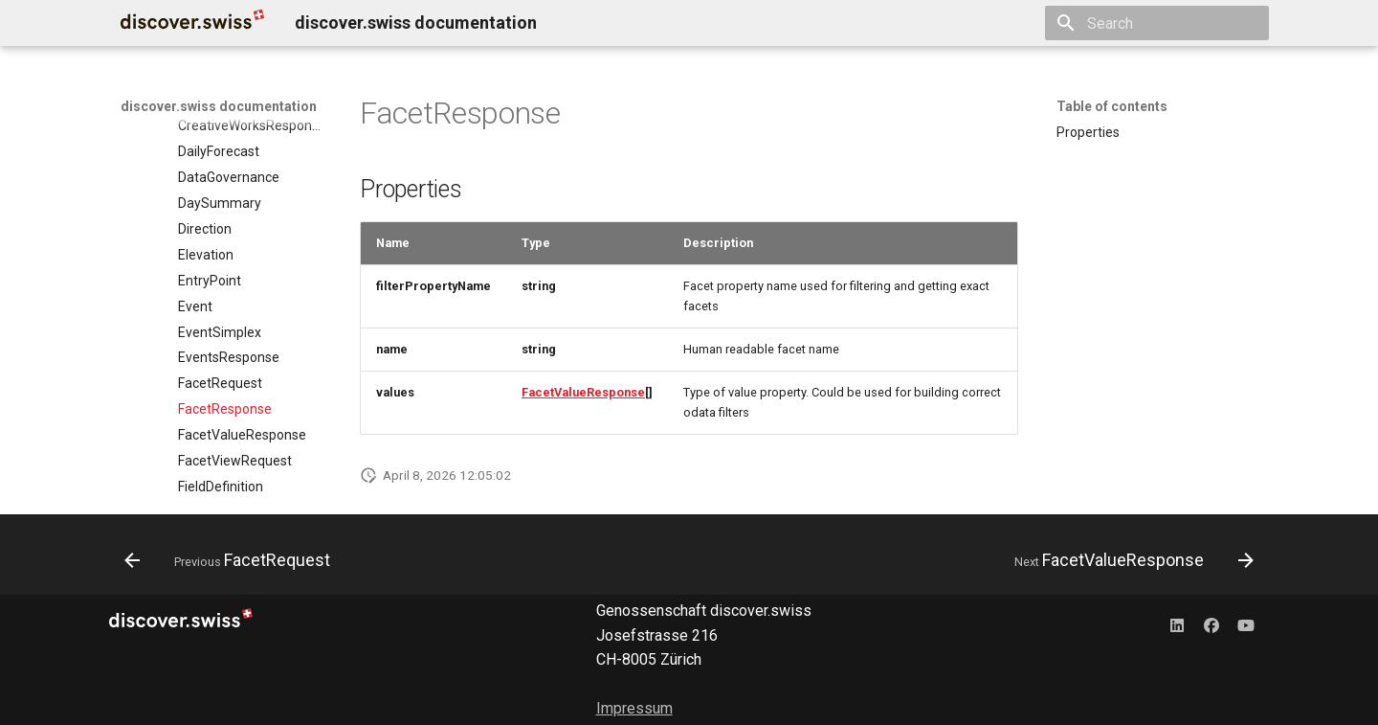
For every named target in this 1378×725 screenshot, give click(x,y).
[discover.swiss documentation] (192, 23)
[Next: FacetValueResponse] (1129, 560)
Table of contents (1111, 106)
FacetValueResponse (583, 392)
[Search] (1157, 23)
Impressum (634, 708)
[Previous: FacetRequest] (232, 560)
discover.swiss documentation (219, 106)
